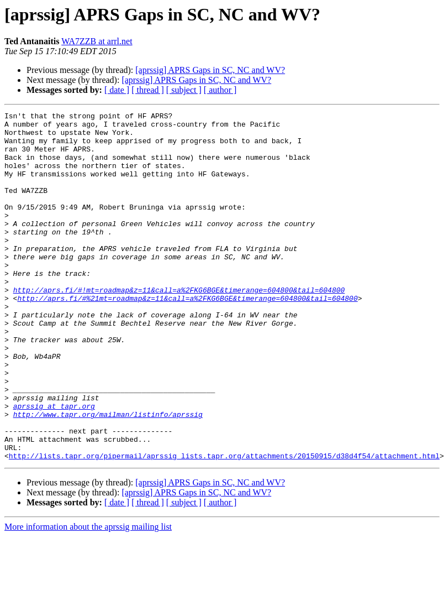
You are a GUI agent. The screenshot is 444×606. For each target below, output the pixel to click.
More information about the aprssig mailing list (88, 596)
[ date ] (116, 90)
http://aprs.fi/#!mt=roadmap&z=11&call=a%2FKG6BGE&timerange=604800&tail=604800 (179, 326)
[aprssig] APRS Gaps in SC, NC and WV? (210, 70)
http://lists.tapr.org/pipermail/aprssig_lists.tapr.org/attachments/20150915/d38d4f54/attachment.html (224, 525)
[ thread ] (147, 90)
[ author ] (220, 90)
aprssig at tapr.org (54, 466)
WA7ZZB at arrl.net (96, 41)
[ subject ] (184, 90)
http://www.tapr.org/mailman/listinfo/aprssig (108, 475)
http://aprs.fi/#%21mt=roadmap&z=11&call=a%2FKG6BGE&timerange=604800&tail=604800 (187, 336)
